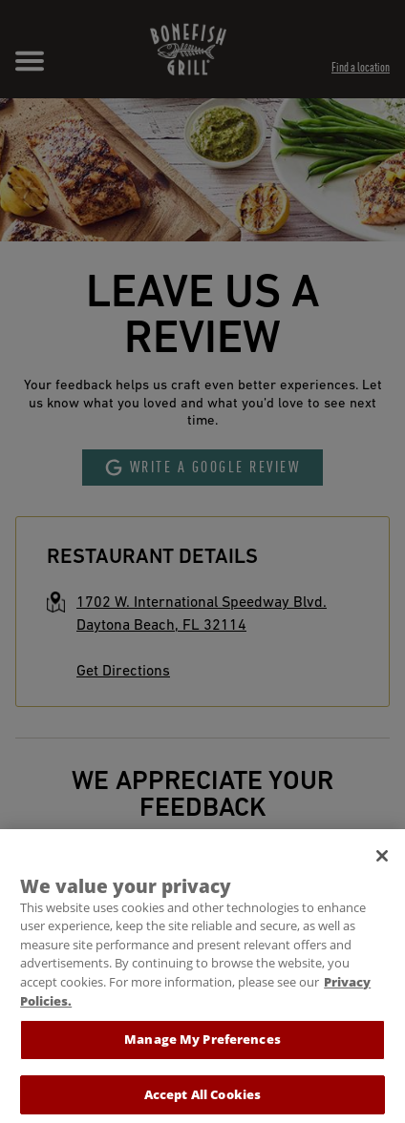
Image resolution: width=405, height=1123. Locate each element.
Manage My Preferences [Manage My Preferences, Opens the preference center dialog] (202, 1045)
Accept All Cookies (202, 1101)
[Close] (382, 863)
